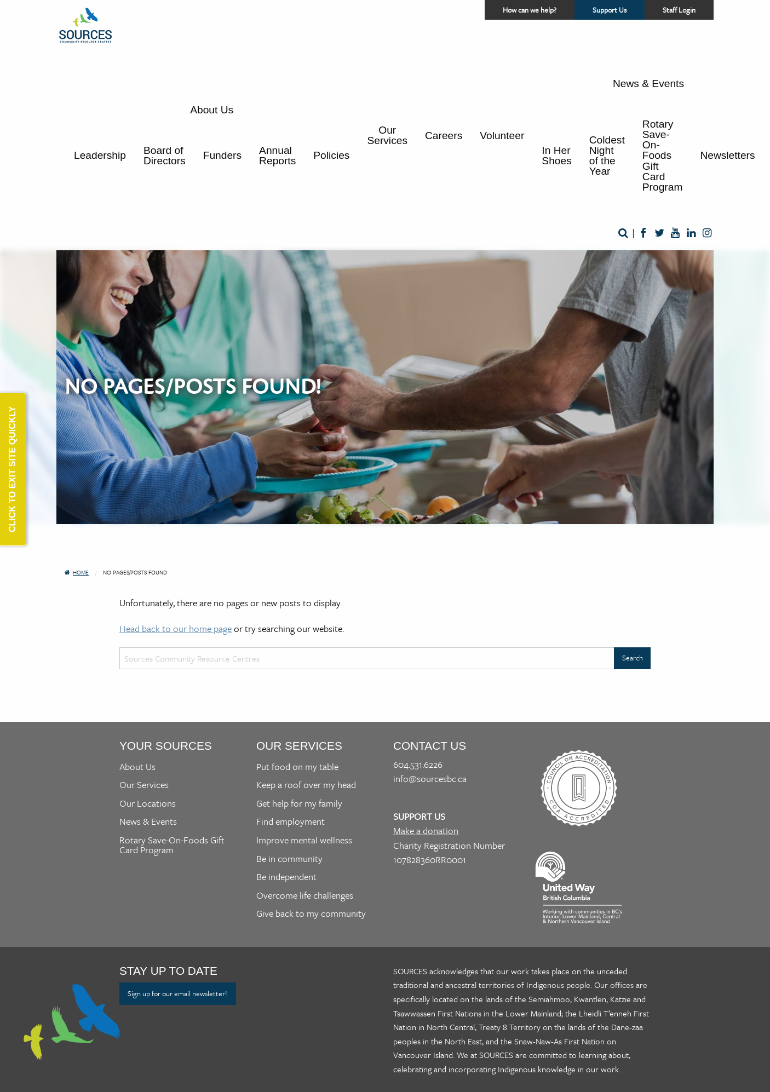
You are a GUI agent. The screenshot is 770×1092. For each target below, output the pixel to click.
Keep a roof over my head (306, 784)
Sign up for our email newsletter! (177, 993)
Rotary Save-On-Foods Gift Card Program (662, 155)
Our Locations (147, 803)
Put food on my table (297, 766)
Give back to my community (311, 913)
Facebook (643, 233)
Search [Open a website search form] (623, 233)
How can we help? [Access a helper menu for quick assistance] (529, 9)
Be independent (286, 876)
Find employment (290, 821)
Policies (331, 155)
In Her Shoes (556, 155)
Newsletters (727, 155)
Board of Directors (164, 155)
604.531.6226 (418, 764)
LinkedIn (691, 233)
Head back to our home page (175, 628)
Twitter (659, 233)
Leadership (100, 155)
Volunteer (502, 135)
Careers (443, 135)
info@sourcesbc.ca (430, 778)
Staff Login (679, 9)
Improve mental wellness (304, 840)
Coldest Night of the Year (607, 155)
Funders (222, 155)
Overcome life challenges (304, 895)
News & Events (648, 83)
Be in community (289, 858)
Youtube (675, 233)
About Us (211, 110)
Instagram (707, 233)
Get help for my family (299, 803)
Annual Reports (277, 155)
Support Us (619, 12)
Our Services (387, 135)
